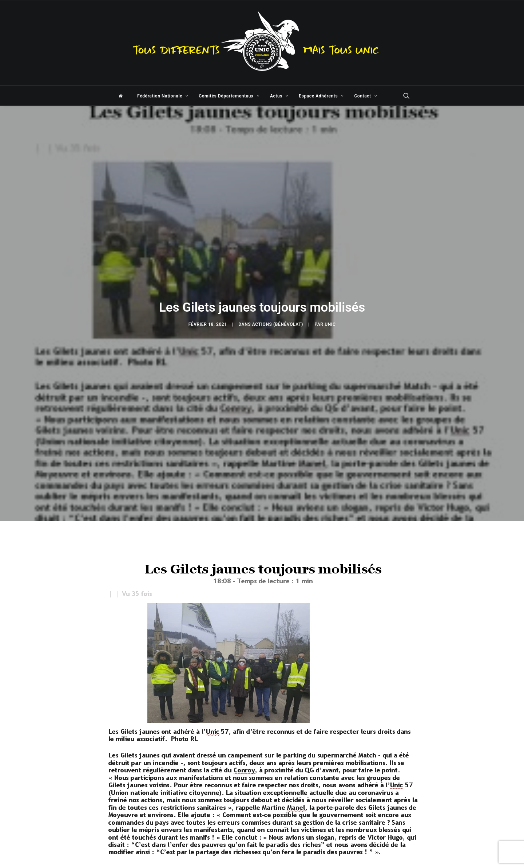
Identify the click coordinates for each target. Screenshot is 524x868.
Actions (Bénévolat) (277, 322)
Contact (365, 96)
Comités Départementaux (229, 96)
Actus (279, 96)
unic (330, 322)
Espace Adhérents (321, 96)
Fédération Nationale (162, 96)
